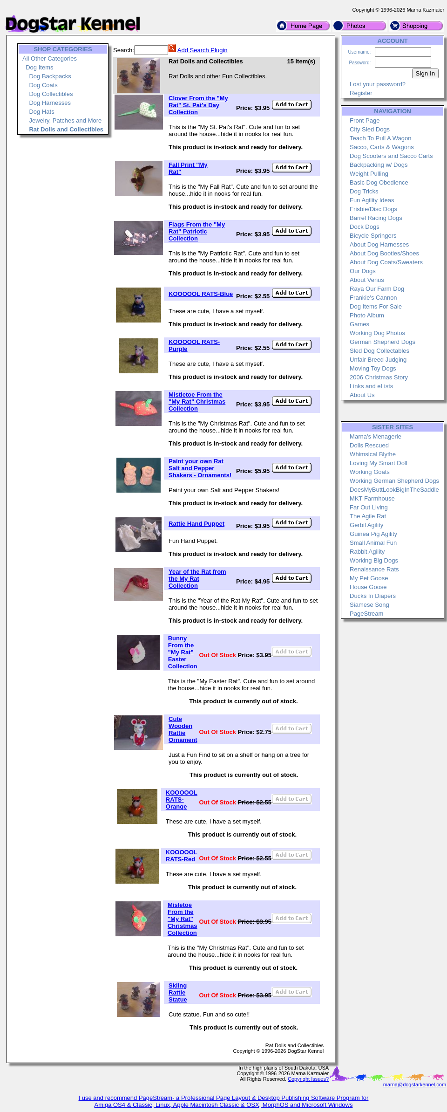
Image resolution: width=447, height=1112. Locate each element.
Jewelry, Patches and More (65, 120)
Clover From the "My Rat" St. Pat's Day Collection (198, 105)
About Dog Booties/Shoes (384, 253)
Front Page (364, 120)
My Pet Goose (369, 578)
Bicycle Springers (373, 235)
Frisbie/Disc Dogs (373, 209)
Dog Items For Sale (376, 306)
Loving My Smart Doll (378, 463)
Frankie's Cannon (373, 297)
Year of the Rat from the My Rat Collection (197, 578)
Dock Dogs (364, 226)
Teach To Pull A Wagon (380, 138)
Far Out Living (369, 507)
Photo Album (367, 315)
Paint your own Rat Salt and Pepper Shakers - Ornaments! (200, 468)
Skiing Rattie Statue (178, 992)
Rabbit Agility (367, 551)
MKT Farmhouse (372, 498)
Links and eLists (371, 386)
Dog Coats (43, 85)
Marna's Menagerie (375, 436)
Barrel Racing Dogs (376, 217)
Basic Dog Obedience (379, 182)
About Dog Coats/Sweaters (386, 262)
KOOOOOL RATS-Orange (181, 799)
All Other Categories (49, 58)
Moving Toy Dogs (373, 368)
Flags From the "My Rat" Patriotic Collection (197, 231)
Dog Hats (41, 111)
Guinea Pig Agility (373, 533)
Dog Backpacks (50, 76)
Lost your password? (378, 84)
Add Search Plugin (202, 50)
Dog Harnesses (50, 102)
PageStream (366, 613)
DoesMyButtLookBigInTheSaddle (394, 489)
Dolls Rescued (369, 445)
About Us (362, 394)
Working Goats (370, 471)
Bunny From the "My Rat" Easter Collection (182, 652)
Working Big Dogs (374, 560)
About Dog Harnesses (379, 244)
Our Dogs (363, 271)
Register (361, 92)
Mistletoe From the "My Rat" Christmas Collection (197, 401)
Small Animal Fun (373, 542)
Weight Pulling (369, 173)
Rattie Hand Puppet (196, 523)
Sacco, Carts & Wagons (382, 147)
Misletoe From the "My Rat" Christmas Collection (182, 918)
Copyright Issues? (308, 1079)
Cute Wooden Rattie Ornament (183, 729)
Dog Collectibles (51, 93)
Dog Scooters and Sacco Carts (391, 155)
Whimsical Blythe (373, 454)
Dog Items (39, 67)
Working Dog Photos (377, 332)
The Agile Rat (368, 516)
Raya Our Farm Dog (377, 288)
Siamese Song (369, 604)
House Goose (368, 586)
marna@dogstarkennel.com (414, 1084)
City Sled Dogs (370, 129)
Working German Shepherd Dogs (394, 480)
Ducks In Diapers (373, 595)
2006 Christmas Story (379, 377)
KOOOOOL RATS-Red (181, 856)
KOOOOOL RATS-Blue (201, 293)
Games (359, 324)
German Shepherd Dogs (382, 341)
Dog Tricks (364, 191)
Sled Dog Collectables (379, 350)
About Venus (367, 279)
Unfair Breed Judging (378, 359)
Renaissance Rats (374, 569)
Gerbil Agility (366, 525)
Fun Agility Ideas (372, 200)
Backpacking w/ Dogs (378, 164)
